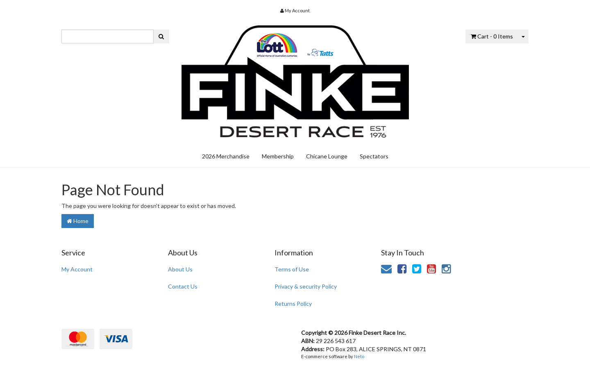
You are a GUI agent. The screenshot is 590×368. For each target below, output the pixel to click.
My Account (77, 269)
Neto (359, 356)
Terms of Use (292, 269)
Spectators (374, 156)
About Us (180, 269)
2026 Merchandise (226, 156)
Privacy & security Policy (306, 286)
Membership (278, 156)
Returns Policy (293, 303)
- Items (492, 36)
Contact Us (182, 286)
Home (77, 220)
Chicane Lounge (326, 156)
